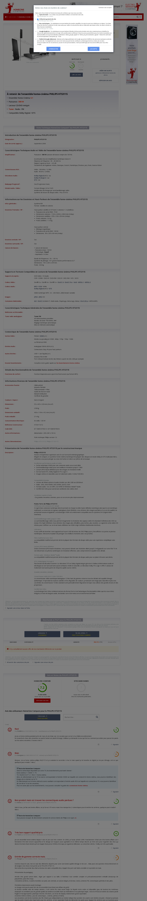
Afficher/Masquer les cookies (45, 16)
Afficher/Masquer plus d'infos (45, 21)
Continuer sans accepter (105, 7)
